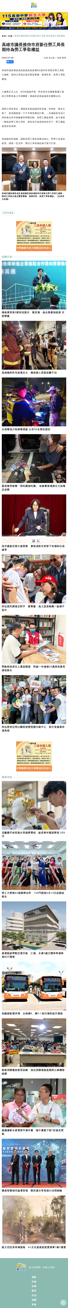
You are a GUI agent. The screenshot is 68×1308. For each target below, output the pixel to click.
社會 (34, 1281)
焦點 (34, 1277)
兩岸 (34, 1290)
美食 (34, 1304)
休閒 (34, 1286)
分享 (10, 62)
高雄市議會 (8, 213)
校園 (34, 1300)
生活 (34, 1295)
